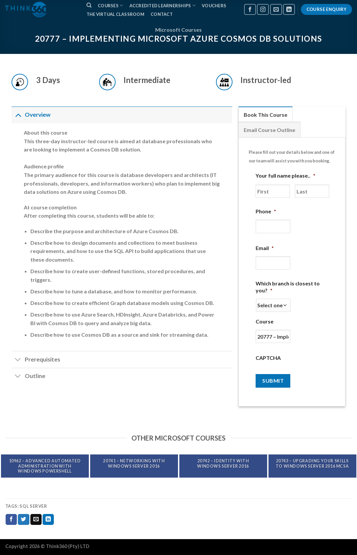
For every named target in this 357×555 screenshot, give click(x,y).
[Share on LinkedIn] (48, 519)
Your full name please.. (285, 175)
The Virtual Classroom (115, 14)
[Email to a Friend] (36, 519)
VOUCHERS (214, 5)
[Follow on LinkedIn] (289, 9)
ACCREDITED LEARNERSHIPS (162, 5)
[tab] (265, 114)
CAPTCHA (268, 358)
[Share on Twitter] (23, 519)
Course (264, 321)
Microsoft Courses (178, 29)
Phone (266, 211)
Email (265, 248)
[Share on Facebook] (11, 519)
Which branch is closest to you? (288, 286)
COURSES (110, 5)
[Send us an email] (276, 9)
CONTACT (162, 14)
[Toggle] (18, 114)
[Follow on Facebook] (250, 9)
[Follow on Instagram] (263, 9)
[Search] (89, 5)
